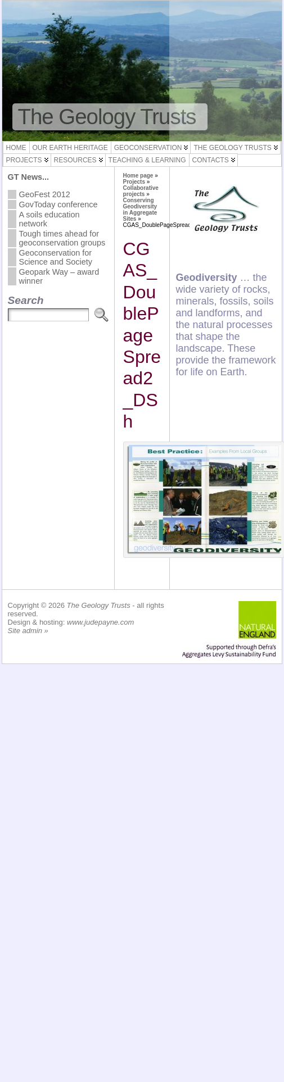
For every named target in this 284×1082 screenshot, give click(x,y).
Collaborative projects (141, 191)
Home (16, 148)
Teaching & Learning (147, 160)
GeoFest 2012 (44, 194)
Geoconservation (148, 148)
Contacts (210, 160)
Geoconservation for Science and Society (55, 257)
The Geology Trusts (107, 116)
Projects (24, 160)
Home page (138, 175)
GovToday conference (58, 204)
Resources (75, 160)
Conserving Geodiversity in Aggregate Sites (140, 209)
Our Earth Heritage (70, 148)
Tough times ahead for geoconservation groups (62, 238)
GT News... (28, 176)
